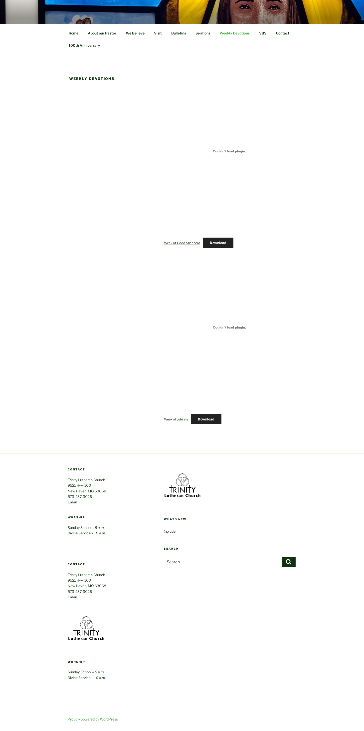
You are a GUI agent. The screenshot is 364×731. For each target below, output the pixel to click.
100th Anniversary (84, 45)
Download (218, 243)
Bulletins (178, 33)
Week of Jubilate (176, 419)
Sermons (202, 33)
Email (72, 502)
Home (73, 33)
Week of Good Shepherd (182, 243)
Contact (282, 33)
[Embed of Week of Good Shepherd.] (229, 151)
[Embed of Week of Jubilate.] (229, 327)
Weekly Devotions (235, 33)
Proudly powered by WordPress (93, 719)
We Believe (135, 33)
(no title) (170, 531)
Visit (158, 33)
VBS (262, 33)
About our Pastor (102, 33)
